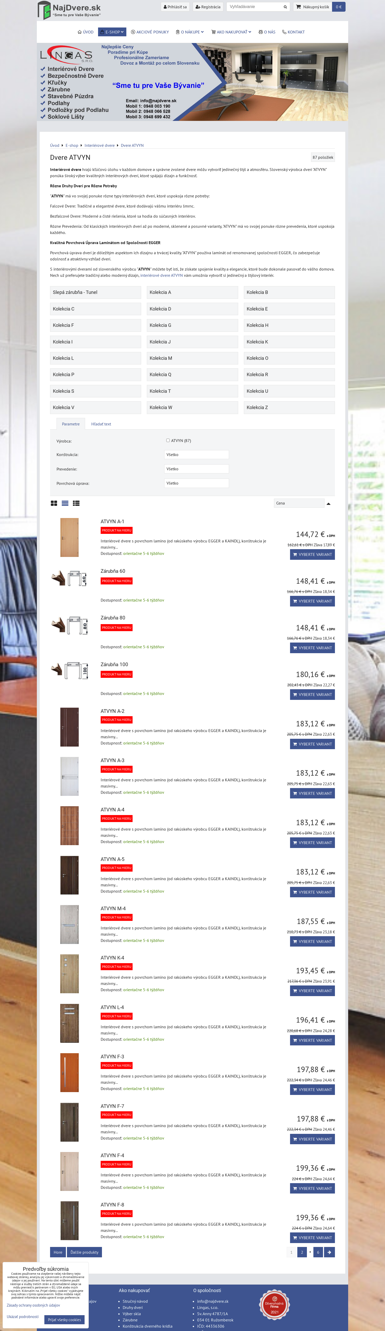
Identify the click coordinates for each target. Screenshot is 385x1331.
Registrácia (208, 6)
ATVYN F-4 (112, 1155)
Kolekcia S (63, 391)
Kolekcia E (257, 309)
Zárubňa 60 (113, 571)
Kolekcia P (63, 374)
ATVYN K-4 (112, 958)
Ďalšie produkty (84, 1252)
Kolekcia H (258, 325)
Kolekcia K (257, 341)
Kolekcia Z (257, 407)
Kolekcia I (63, 341)
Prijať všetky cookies (64, 1319)
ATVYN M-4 (113, 909)
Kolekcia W (161, 407)
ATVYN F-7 (112, 1106)
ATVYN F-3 (112, 1057)
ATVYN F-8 (112, 1205)
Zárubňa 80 (113, 618)
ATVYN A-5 (113, 859)
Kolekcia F (63, 325)
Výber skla (132, 1313)
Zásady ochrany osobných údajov (33, 1305)
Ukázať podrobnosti (23, 1317)
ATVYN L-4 (112, 1007)
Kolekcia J (160, 341)
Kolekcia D (160, 309)
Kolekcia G (160, 325)
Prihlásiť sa (175, 6)
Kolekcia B (257, 292)
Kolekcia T (160, 391)
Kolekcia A (160, 292)
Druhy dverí (133, 1307)
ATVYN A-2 (113, 711)
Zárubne (130, 1319)
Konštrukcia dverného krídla (148, 1326)
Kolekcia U (257, 391)
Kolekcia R (257, 374)
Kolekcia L (63, 358)
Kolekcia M (161, 358)
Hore (58, 1252)
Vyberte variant (312, 554)
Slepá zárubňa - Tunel (75, 292)
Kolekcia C (63, 309)
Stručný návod (135, 1301)
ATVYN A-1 (113, 522)
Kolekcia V (63, 407)
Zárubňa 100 (114, 664)
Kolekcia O (257, 358)
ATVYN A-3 (113, 760)
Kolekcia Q (160, 374)
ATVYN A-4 (113, 810)
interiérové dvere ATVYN (161, 275)
